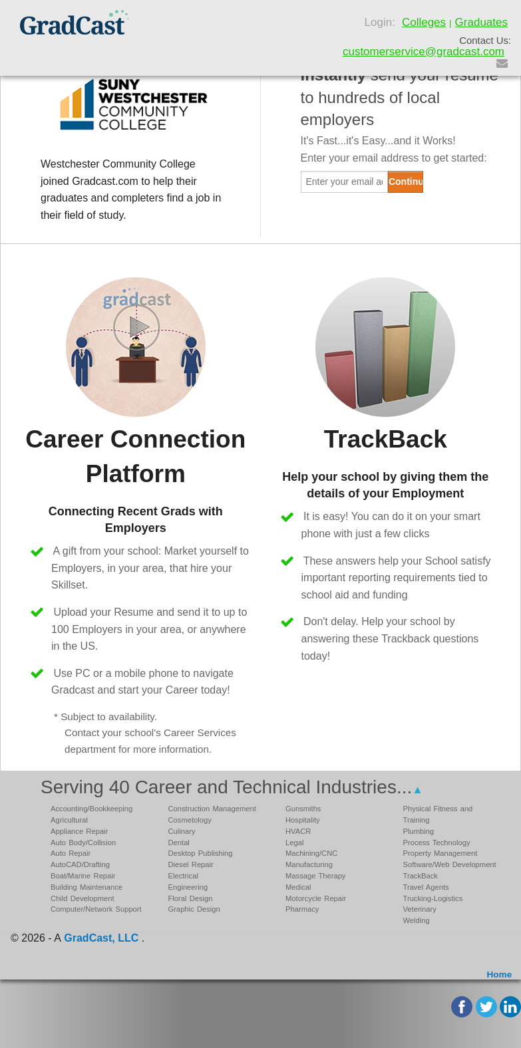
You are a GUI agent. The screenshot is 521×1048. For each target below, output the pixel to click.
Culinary (182, 831)
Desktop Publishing (200, 853)
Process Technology (436, 843)
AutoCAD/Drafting (80, 864)
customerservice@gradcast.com (423, 51)
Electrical (183, 876)
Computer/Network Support (96, 909)
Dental (179, 843)
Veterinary (419, 909)
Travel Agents (426, 887)
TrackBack (420, 876)
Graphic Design (194, 909)
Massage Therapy (315, 876)
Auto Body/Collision (83, 843)
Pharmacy (302, 909)
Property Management (440, 853)
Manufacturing (309, 864)
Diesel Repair (191, 864)
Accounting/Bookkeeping (91, 809)
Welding (416, 920)
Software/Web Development (449, 864)
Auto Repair (70, 853)
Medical (298, 887)
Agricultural (69, 820)
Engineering (188, 887)
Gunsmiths (303, 809)
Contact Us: (485, 40)
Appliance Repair (79, 831)
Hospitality (302, 820)
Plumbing (418, 831)
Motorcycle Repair (315, 898)
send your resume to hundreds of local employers (399, 97)
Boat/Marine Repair (83, 876)
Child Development (82, 898)
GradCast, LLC (101, 938)
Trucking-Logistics (433, 898)
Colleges (424, 22)
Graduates (481, 22)
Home (499, 975)
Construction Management (212, 809)
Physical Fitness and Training (438, 814)
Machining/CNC (311, 853)
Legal (294, 843)
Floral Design (190, 898)
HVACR (298, 831)
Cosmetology (190, 820)
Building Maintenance (86, 887)
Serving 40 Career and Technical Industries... (232, 787)
